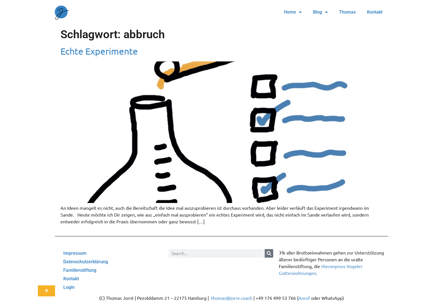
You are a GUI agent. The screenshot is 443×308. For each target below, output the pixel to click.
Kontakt (375, 12)
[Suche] (269, 253)
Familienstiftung (79, 270)
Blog (320, 12)
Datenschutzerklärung (85, 261)
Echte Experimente (99, 51)
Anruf (304, 298)
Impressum (74, 253)
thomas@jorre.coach (231, 298)
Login (69, 287)
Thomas (347, 12)
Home (293, 12)
